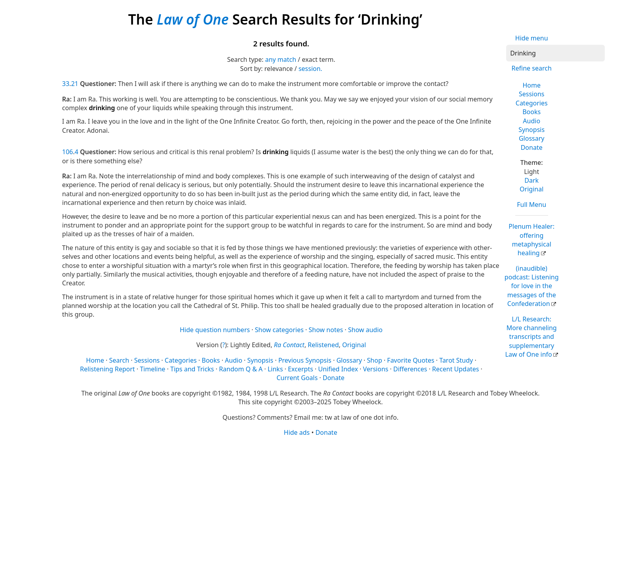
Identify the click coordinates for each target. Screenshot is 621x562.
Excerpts (300, 369)
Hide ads (297, 432)
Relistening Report (107, 369)
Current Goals (297, 377)
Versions (376, 369)
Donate (532, 147)
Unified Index (338, 369)
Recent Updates (455, 369)
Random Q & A (241, 369)
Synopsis (531, 129)
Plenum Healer (531, 239)
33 (65, 83)
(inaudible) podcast (532, 286)
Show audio (365, 329)
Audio (531, 121)
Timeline (152, 369)
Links (275, 369)
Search (119, 360)
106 (67, 151)
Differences (410, 369)
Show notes (326, 329)
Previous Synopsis (304, 360)
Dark (531, 180)
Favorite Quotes (410, 360)
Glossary (532, 138)
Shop (374, 360)
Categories (532, 103)
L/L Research (531, 337)
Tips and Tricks (192, 369)
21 (74, 83)
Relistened (323, 344)
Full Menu (531, 204)
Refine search (532, 68)
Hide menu (531, 38)
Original (531, 189)
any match (280, 59)
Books (531, 111)
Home (531, 85)
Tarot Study (456, 360)
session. (310, 68)
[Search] (555, 53)
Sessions (532, 94)
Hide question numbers (215, 329)
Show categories (279, 329)
